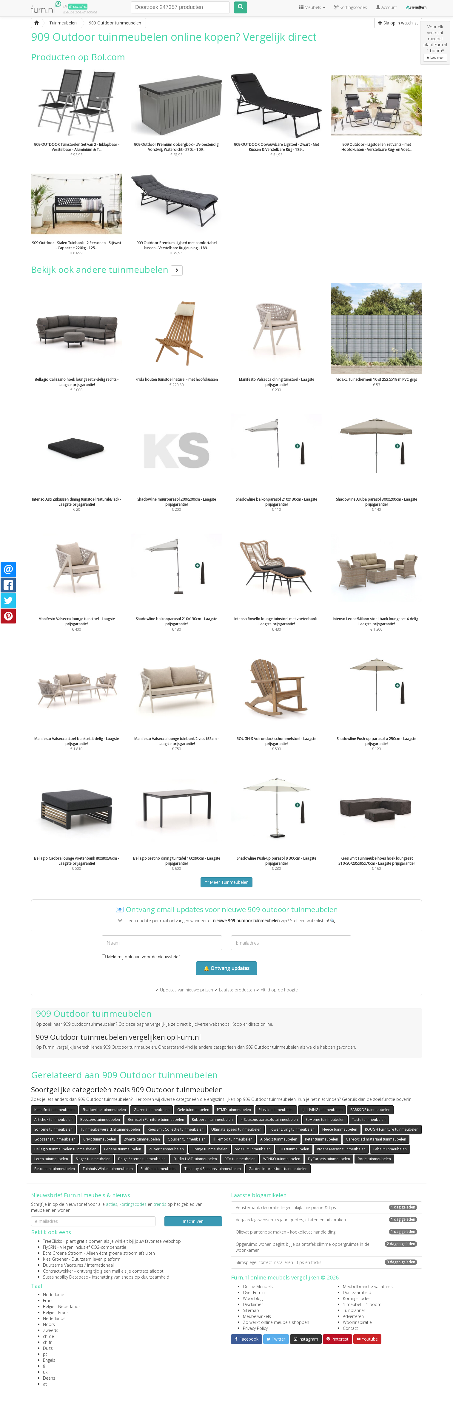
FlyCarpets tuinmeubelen (329, 1158)
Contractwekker (58, 1271)
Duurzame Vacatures (63, 1265)
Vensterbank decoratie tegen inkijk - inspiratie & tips (326, 1207)
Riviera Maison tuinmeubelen (341, 1149)
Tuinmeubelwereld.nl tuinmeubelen (110, 1129)
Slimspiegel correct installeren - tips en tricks (326, 1262)
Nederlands (54, 1294)
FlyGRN (49, 1247)
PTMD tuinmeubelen (234, 1109)
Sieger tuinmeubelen (93, 1158)
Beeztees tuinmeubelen (100, 1119)
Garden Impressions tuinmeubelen (278, 1168)
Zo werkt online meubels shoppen (276, 1322)
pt (45, 1354)
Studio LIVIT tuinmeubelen (195, 1158)
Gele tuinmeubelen (193, 1109)
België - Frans (56, 1312)
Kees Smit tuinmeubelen (54, 1109)
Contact (350, 1328)
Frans (48, 1300)
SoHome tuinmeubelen (325, 1119)
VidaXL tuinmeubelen (253, 1149)
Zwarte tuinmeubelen (142, 1139)
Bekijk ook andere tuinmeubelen (107, 269)
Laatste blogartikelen (258, 1195)
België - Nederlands (62, 1306)
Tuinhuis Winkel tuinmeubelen (108, 1168)
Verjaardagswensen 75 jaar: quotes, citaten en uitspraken (326, 1220)
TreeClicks (52, 1241)
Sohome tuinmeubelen (53, 1129)
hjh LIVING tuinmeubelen (322, 1109)
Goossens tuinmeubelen (55, 1139)
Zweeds (50, 1330)
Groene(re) (78, 6)
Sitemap (251, 1310)
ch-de (48, 1336)
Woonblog (253, 1298)
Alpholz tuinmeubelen (278, 1139)
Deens (49, 1378)
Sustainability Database (65, 1277)
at (45, 1384)
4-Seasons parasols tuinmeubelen (269, 1119)
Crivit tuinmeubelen (99, 1139)
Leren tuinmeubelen (51, 1158)
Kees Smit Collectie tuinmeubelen (176, 1129)
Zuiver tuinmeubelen (166, 1149)
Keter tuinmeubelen (321, 1139)
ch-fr (47, 1342)
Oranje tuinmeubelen (209, 1149)
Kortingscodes (356, 1298)
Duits (48, 1348)
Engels (49, 1360)
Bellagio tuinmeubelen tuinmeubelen (65, 1149)
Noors (49, 1324)
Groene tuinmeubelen (122, 1149)
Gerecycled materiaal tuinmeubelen (376, 1139)
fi (44, 1366)
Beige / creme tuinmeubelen (142, 1158)
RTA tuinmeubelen (240, 1158)
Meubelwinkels (257, 1316)
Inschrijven (193, 1221)
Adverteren (353, 1316)
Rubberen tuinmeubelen (212, 1119)
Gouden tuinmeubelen (187, 1139)
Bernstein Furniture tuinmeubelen (156, 1119)
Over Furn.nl (254, 1292)
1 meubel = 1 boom (362, 1304)
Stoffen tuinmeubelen (159, 1168)
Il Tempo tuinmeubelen (232, 1139)
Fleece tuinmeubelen (339, 1129)
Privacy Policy (255, 1328)
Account (386, 7)
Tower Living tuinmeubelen (292, 1129)
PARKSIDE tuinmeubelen (370, 1109)
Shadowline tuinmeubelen (104, 1109)
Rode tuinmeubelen (374, 1158)
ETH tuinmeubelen (293, 1149)
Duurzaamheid (357, 1292)
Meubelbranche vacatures (368, 1286)
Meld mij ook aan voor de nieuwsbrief (141, 957)
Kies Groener (55, 1259)
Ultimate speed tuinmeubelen (236, 1129)
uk (45, 1372)
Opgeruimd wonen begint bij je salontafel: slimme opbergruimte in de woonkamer (326, 1247)
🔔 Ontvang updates (226, 968)
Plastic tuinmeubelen (276, 1109)
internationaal (100, 1265)
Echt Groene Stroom (63, 1253)
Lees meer (435, 57)
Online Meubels (258, 1286)
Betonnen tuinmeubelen (54, 1168)
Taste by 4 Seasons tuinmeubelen (212, 1168)
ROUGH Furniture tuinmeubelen (391, 1129)
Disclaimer (253, 1304)
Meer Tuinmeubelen (226, 882)
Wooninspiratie (357, 1322)
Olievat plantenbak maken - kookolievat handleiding (326, 1232)
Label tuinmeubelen (390, 1149)
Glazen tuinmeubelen (152, 1109)
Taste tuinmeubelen (369, 1119)
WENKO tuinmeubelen (281, 1158)
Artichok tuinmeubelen (53, 1119)
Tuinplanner (354, 1310)
